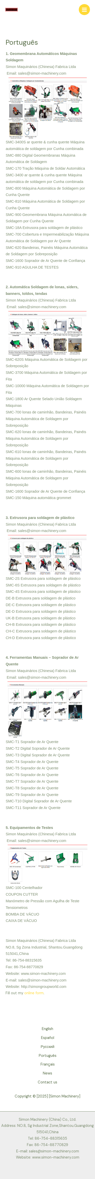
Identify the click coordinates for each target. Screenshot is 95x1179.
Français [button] (48, 1064)
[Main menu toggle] (84, 9)
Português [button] (47, 1055)
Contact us (47, 1082)
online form (34, 993)
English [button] (47, 1028)
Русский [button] (47, 1046)
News (47, 1073)
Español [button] (47, 1037)
